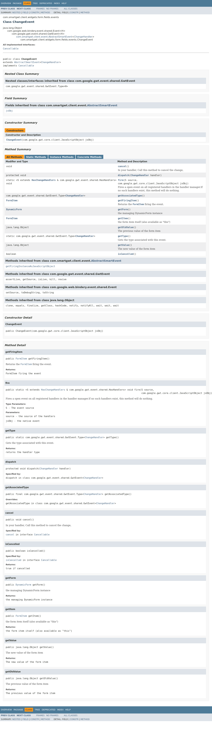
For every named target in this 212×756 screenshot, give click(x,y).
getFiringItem (127, 200)
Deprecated (45, 3)
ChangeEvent (14, 139)
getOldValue (125, 227)
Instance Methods (62, 157)
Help (64, 3)
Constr (34, 12)
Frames (40, 8)
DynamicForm (14, 209)
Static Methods (36, 157)
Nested (16, 12)
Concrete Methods (89, 157)
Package (17, 3)
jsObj (9, 110)
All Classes (70, 8)
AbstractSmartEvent (27, 62)
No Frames (52, 8)
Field (25, 12)
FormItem (11, 200)
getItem (123, 218)
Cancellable (10, 48)
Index (57, 3)
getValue (123, 245)
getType (123, 236)
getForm (123, 209)
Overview (6, 3)
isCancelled (125, 254)
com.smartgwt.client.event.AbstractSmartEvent (44, 36)
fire (121, 180)
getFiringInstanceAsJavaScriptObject (30, 266)
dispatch (123, 175)
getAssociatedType (130, 195)
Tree (35, 3)
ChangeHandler (83, 36)
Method (45, 12)
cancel (122, 166)
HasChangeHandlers (44, 180)
